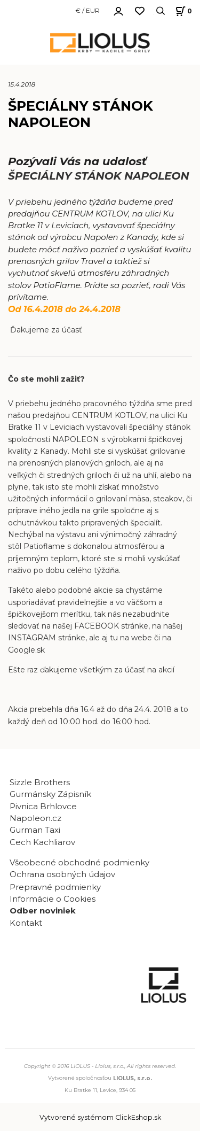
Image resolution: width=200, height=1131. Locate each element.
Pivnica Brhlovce (45, 806)
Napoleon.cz (35, 818)
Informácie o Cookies (52, 899)
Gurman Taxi (35, 830)
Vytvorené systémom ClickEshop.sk (100, 1117)
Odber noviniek (43, 911)
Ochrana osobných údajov (62, 874)
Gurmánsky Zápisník (50, 794)
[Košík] (182, 11)
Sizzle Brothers (40, 782)
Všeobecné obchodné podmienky (79, 862)
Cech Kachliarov (42, 842)
